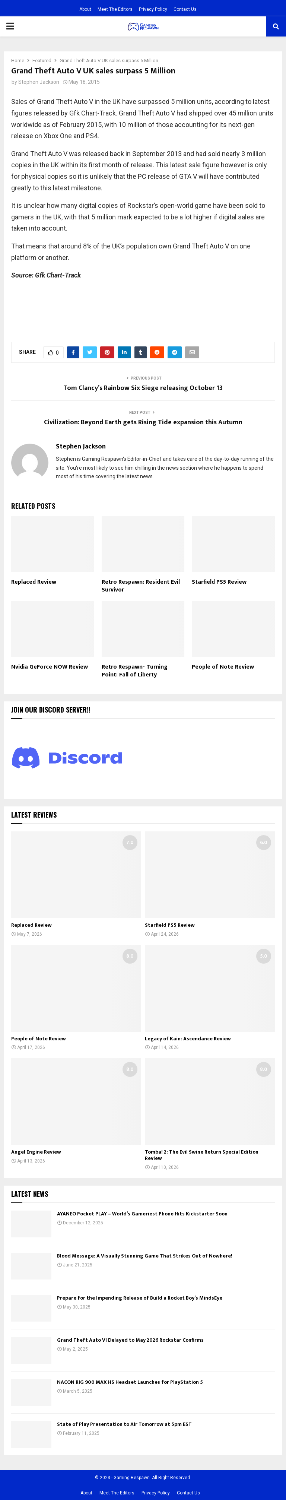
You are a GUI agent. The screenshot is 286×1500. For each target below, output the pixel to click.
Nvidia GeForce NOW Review (49, 667)
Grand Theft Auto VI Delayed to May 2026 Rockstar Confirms (130, 1340)
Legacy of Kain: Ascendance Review (188, 1038)
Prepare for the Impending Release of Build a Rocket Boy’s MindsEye (139, 1298)
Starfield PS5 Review (219, 582)
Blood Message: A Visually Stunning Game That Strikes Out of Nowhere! (144, 1256)
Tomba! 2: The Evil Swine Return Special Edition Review (201, 1155)
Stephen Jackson (38, 82)
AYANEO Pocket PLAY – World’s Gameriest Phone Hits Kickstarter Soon (142, 1213)
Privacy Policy (153, 9)
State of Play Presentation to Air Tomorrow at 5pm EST (124, 1424)
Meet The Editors (115, 9)
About (85, 9)
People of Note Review (223, 667)
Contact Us (185, 9)
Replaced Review (33, 582)
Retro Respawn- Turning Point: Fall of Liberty (135, 671)
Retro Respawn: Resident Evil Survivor (141, 586)
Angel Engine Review (36, 1152)
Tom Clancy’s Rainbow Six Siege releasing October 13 (143, 388)
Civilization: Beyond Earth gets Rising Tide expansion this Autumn (143, 422)
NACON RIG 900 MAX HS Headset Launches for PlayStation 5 (130, 1382)
